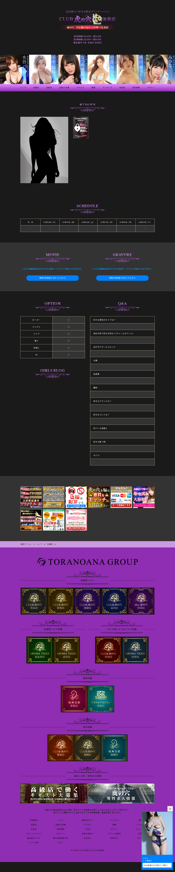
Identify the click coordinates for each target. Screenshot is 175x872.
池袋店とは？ (87, 818)
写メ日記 (141, 836)
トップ (61, 818)
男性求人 (114, 836)
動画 (114, 823)
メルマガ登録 (141, 827)
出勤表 (141, 818)
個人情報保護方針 (61, 836)
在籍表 (34, 823)
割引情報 (61, 827)
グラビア (87, 823)
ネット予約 (34, 840)
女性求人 (87, 836)
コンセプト (114, 818)
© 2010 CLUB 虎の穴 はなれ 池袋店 (87, 848)
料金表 (34, 827)
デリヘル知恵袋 (114, 832)
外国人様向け (87, 832)
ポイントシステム (34, 832)
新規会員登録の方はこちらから (52, 276)
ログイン (114, 827)
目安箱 (141, 832)
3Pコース (60, 832)
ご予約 (87, 827)
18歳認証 (34, 818)
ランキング (141, 823)
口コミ (61, 840)
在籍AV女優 (60, 823)
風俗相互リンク (34, 836)
